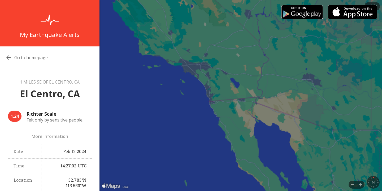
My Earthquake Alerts (50, 34)
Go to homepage (31, 57)
